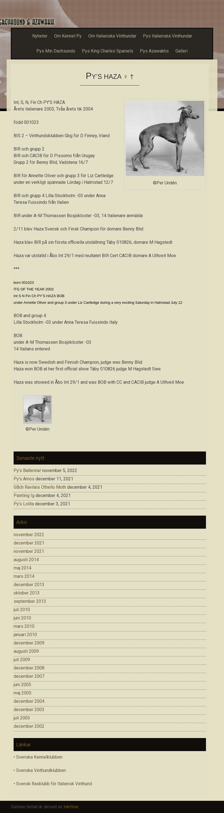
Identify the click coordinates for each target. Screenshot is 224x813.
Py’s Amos (24, 478)
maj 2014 (22, 568)
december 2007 (29, 676)
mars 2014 (24, 576)
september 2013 (30, 601)
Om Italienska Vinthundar (112, 36)
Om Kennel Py (68, 36)
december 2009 (29, 643)
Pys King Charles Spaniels (107, 51)
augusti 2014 (26, 559)
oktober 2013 (27, 593)
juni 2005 (22, 684)
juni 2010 (22, 618)
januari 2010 (25, 634)
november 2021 (29, 551)
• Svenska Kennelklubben (38, 757)
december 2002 (29, 726)
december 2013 (29, 584)
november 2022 (29, 534)
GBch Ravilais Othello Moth (40, 487)
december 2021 (29, 543)
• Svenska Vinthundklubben (40, 770)
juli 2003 (22, 718)
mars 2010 (24, 626)
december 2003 (29, 709)
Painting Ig (24, 495)
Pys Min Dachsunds (55, 51)
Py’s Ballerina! (27, 470)
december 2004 (29, 701)
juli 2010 (22, 609)
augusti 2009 (26, 651)
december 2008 (29, 668)
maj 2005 (22, 693)
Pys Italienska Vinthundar (167, 36)
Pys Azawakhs (154, 51)
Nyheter (39, 36)
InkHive (71, 806)
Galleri (181, 51)
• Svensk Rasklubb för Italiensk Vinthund (53, 783)
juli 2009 (22, 659)
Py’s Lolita (24, 503)
